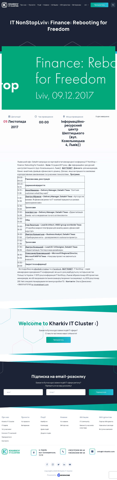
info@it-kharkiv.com (106, 451)
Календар (44, 425)
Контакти (5, 441)
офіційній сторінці (41, 269)
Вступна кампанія (105, 429)
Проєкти (32, 5)
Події (39, 5)
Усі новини (64, 421)
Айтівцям (54, 5)
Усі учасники (6, 429)
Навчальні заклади (106, 425)
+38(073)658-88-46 (76, 450)
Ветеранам (76, 5)
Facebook (57, 269)
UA (85, 5)
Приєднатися (7, 437)
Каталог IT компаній (9, 433)
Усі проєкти (25, 421)
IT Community (84, 421)
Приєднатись (99, 5)
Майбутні (44, 421)
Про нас (23, 5)
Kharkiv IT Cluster (8, 421)
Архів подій (45, 429)
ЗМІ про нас (64, 425)
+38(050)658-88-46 (76, 453)
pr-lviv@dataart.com (40, 284)
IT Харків (5, 425)
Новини (46, 5)
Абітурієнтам (65, 5)
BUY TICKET (67, 269)
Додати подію (46, 433)
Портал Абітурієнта (106, 421)
